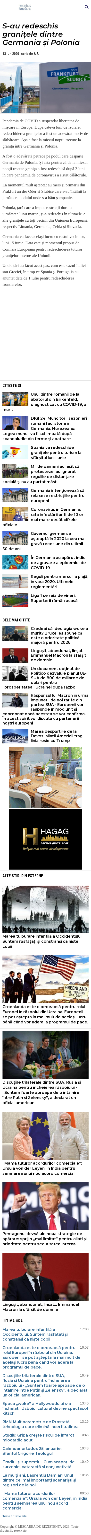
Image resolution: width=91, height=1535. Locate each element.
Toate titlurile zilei (14, 1516)
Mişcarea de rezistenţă (45, 7)
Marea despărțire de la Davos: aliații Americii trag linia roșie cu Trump (57, 736)
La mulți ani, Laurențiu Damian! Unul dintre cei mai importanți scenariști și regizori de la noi (39, 1480)
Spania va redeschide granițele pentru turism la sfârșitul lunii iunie (56, 452)
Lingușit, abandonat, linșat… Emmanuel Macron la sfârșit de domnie (58, 655)
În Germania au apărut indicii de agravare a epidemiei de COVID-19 (59, 562)
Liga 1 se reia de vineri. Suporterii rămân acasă (54, 598)
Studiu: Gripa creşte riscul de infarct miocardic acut (38, 1437)
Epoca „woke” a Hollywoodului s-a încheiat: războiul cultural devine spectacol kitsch (45, 1408)
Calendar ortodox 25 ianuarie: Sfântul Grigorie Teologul (32, 1451)
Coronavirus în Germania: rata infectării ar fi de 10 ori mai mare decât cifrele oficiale (43, 517)
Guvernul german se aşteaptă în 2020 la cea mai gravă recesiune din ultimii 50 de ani (43, 541)
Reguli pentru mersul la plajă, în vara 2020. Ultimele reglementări (59, 581)
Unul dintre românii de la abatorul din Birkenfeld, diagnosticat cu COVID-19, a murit (44, 402)
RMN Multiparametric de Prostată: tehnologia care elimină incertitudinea (40, 1424)
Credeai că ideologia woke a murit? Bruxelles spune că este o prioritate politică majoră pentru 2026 (59, 635)
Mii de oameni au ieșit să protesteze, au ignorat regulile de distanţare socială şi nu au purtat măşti (40, 474)
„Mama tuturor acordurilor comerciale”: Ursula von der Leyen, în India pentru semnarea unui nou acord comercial (42, 1168)
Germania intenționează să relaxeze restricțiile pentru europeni (57, 495)
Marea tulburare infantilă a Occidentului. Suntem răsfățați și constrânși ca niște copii (42, 941)
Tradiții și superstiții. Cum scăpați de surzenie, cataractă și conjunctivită (38, 1464)
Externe (35, 875)
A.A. (37, 54)
